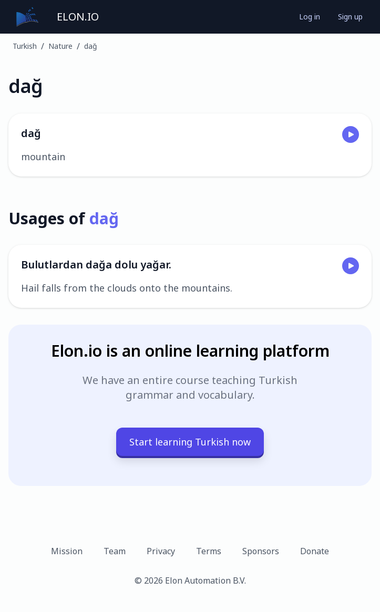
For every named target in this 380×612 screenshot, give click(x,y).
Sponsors (260, 551)
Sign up (350, 17)
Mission (67, 551)
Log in (309, 17)
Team (115, 551)
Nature (60, 46)
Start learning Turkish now (190, 441)
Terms (208, 551)
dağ (90, 46)
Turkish (25, 46)
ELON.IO (78, 16)
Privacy (161, 551)
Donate (314, 551)
